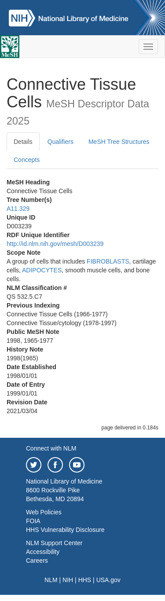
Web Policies (44, 512)
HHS (85, 579)
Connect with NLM (51, 448)
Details (23, 141)
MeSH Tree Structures (119, 141)
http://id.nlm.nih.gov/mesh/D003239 (55, 243)
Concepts (27, 159)
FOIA (33, 520)
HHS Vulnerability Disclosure (65, 529)
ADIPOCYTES (42, 270)
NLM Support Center (54, 542)
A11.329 (18, 208)
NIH (67, 579)
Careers (37, 560)
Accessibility (42, 551)
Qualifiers (60, 141)
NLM (51, 579)
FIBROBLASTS (108, 261)
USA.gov (108, 579)
